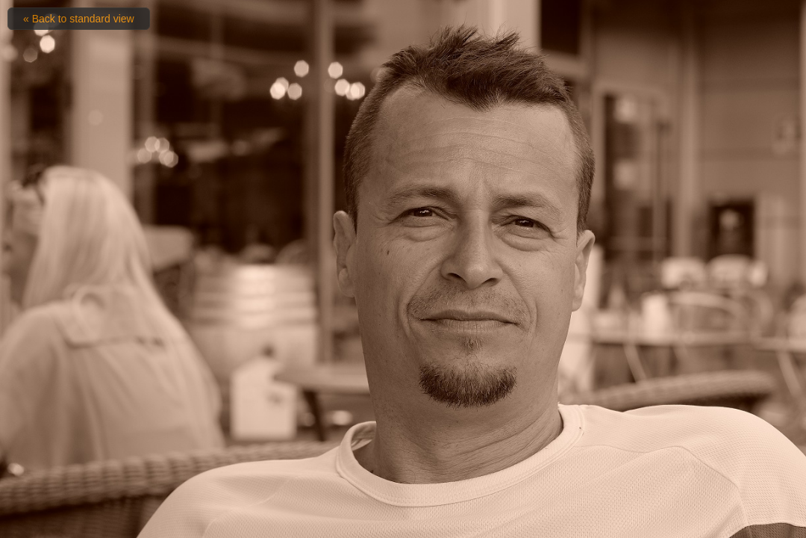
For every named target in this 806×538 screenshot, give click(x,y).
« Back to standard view (78, 19)
